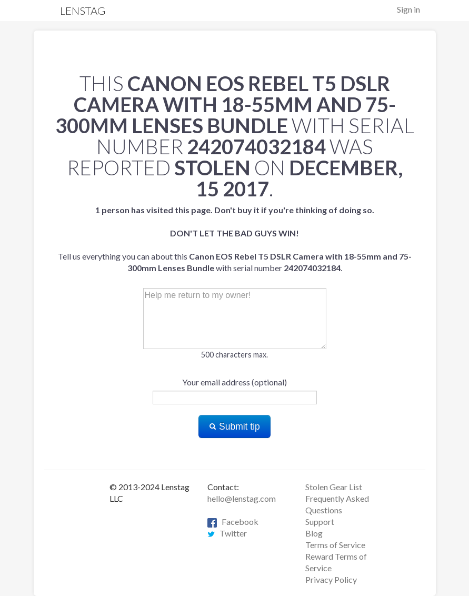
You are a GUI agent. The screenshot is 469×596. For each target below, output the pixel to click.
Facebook (232, 521)
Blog (314, 533)
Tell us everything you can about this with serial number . (235, 239)
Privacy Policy (331, 579)
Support (319, 521)
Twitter (227, 533)
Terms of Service (335, 545)
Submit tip (234, 426)
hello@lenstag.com (241, 498)
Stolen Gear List (333, 487)
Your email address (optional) (234, 382)
